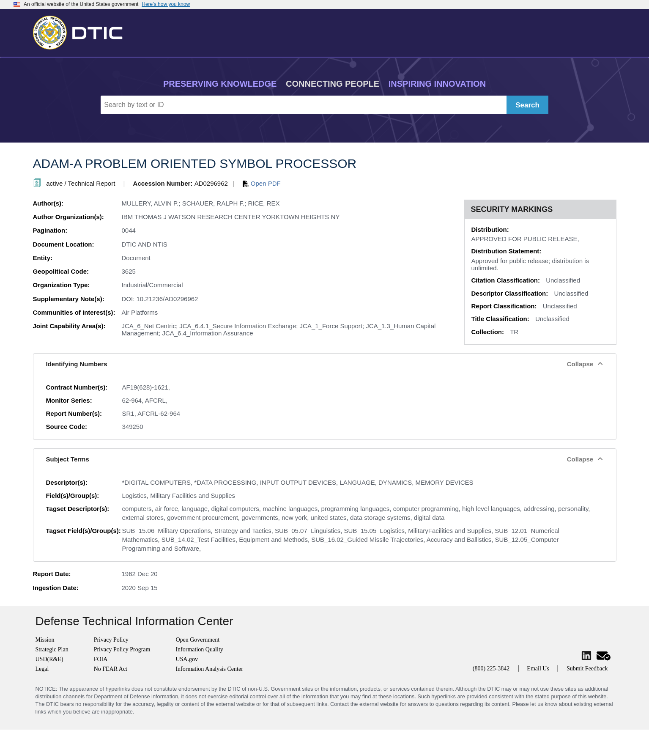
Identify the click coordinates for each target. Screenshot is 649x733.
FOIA (101, 659)
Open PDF (262, 183)
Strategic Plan (52, 649)
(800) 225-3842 (491, 668)
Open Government (197, 640)
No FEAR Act (110, 669)
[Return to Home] (81, 31)
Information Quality (199, 649)
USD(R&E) (49, 659)
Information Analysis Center (209, 669)
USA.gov (186, 659)
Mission (45, 640)
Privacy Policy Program (122, 649)
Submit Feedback (587, 668)
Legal (42, 669)
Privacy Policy (111, 640)
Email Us (538, 668)
